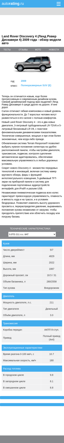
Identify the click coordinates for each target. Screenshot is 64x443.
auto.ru (13, 3)
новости (54, 49)
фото (38, 49)
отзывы (23, 49)
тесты (7, 49)
